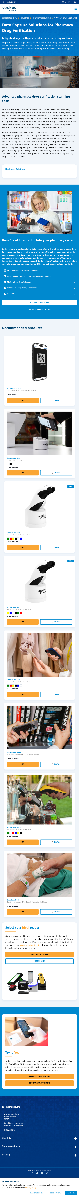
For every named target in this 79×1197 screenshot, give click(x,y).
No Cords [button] (9, 294)
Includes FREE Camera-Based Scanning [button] (21, 270)
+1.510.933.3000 (19, 1125)
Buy (22, 400)
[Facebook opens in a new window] (32, 1174)
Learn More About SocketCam (39, 1076)
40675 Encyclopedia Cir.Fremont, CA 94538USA (11, 1116)
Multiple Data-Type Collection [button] (17, 282)
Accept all (71, 1193)
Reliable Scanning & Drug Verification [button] (20, 288)
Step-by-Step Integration (39, 303)
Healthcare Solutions (41, 18)
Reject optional (55, 1193)
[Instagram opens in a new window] (47, 1174)
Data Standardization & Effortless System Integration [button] (27, 276)
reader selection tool (29, 945)
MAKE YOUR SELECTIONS (39, 954)
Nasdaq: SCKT (9, 1130)
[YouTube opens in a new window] (42, 1174)
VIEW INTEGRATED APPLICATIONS (39, 310)
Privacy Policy (30, 1188)
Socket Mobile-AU (9, 18)
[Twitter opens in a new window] (37, 1174)
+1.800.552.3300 (19, 1123)
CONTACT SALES (39, 961)
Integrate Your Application (39, 1083)
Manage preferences (36, 1193)
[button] (69, 2)
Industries (24, 18)
